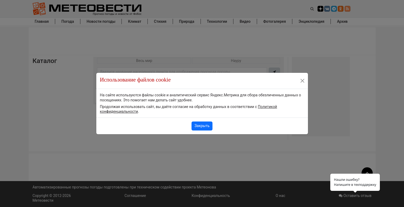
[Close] (302, 80)
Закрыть (202, 126)
